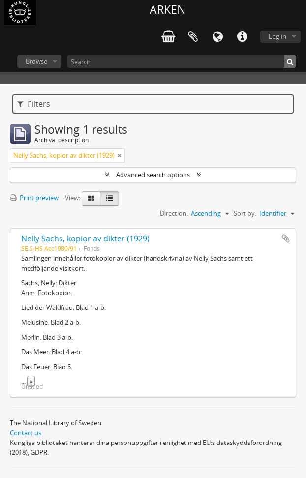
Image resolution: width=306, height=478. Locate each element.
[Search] (181, 61)
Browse (36, 61)
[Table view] (109, 198)
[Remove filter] (120, 155)
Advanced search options (153, 175)
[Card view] (91, 198)
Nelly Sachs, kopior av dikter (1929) (85, 238)
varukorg (168, 37)
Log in (277, 36)
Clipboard (193, 37)
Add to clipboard (286, 238)
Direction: (174, 213)
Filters (33, 104)
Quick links (242, 37)
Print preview (34, 197)
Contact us (25, 432)
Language (217, 37)
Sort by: (245, 213)
